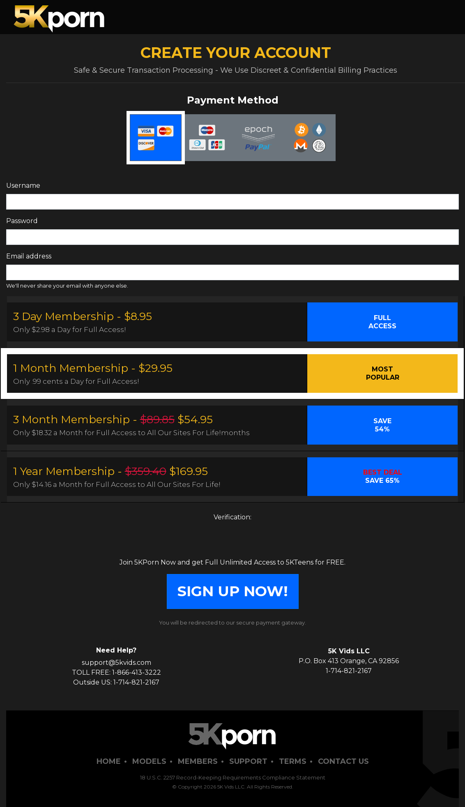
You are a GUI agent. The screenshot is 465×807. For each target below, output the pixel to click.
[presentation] (232, 542)
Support (248, 761)
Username (23, 185)
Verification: (232, 517)
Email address (28, 256)
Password (22, 221)
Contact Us (343, 761)
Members (198, 761)
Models (149, 761)
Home (109, 761)
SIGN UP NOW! (232, 591)
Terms (292, 761)
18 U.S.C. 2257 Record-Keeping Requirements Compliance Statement (232, 777)
